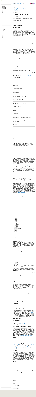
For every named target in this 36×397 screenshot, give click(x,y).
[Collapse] (10, 3)
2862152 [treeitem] (4, 30)
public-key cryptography (24, 165)
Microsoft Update (30, 62)
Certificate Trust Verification (21, 192)
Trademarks (30, 393)
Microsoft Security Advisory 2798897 (19, 152)
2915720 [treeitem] (4, 26)
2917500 (29, 75)
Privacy (16, 393)
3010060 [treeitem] (4, 15)
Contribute (13, 393)
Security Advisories (19, 3)
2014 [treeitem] (3, 14)
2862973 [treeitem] (4, 29)
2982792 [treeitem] (4, 16)
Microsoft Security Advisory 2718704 (19, 150)
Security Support (16, 344)
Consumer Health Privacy (21, 393)
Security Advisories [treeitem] (4, 8)
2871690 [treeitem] (4, 28)
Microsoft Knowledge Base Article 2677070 (18, 57)
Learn (13, 3)
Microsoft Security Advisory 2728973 (19, 151)
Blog (10, 393)
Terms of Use (26, 393)
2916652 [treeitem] (4, 25)
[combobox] (6, 5)
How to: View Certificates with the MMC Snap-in (23, 278)
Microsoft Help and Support (29, 344)
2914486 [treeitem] (4, 27)
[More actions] (34, 3)
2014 (22, 3)
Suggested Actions (15, 10)
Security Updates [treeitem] (3, 6)
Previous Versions (7, 393)
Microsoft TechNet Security (17, 347)
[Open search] (32, 1)
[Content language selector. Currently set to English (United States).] (4, 392)
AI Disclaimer (2, 393)
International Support (27, 346)
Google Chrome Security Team (24, 323)
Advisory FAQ (15, 9)
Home (15, 3)
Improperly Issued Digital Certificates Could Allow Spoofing (20, 8)
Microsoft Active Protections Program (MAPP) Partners (27, 335)
